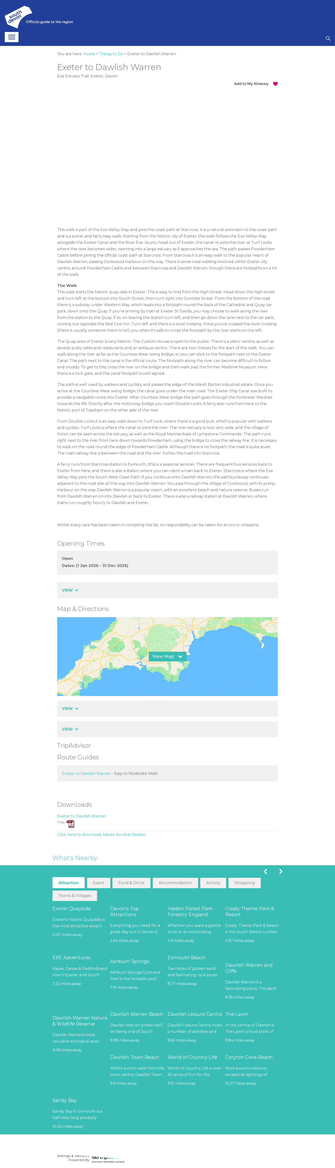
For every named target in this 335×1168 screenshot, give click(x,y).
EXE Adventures (71, 958)
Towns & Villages (74, 896)
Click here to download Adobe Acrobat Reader (101, 835)
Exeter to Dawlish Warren (86, 773)
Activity (214, 883)
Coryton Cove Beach (249, 1057)
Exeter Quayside (71, 909)
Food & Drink (132, 883)
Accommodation (175, 883)
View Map (163, 656)
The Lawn (236, 1014)
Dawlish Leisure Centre (195, 1014)
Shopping (245, 883)
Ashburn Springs (129, 961)
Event (98, 883)
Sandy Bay (64, 1100)
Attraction (68, 883)
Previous (265, 871)
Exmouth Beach (186, 958)
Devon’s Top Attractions (124, 912)
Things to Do (111, 54)
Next (281, 871)
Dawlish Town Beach (134, 1057)
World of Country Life (192, 1057)
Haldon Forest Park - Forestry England (191, 912)
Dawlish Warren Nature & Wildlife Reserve (79, 1021)
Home (89, 54)
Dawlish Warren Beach (136, 1014)
